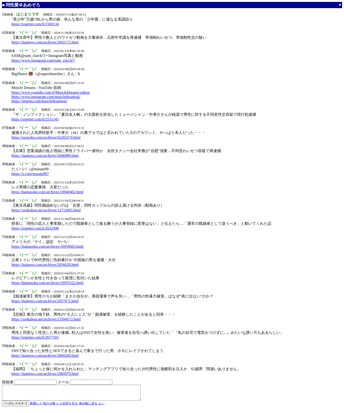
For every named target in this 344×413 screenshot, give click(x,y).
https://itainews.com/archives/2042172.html (45, 42)
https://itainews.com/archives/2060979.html (45, 374)
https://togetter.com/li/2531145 (35, 119)
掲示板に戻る (88, 406)
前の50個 (49, 406)
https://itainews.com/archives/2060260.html (45, 355)
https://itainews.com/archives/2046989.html (45, 156)
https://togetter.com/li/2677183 (35, 337)
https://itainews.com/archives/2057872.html (45, 301)
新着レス (36, 406)
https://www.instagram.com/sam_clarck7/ (43, 60)
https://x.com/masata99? (30, 174)
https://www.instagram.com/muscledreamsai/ (46, 97)
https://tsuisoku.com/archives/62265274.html (46, 137)
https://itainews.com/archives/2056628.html (45, 265)
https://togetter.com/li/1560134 (35, 24)
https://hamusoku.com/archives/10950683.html (47, 246)
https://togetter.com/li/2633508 (35, 228)
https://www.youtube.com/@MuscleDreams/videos (50, 92)
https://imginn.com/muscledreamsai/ (39, 101)
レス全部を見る (67, 406)
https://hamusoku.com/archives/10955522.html (47, 283)
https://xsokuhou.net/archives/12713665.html (46, 210)
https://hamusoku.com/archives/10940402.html (47, 192)
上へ (101, 406)
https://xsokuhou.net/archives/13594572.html (46, 319)
